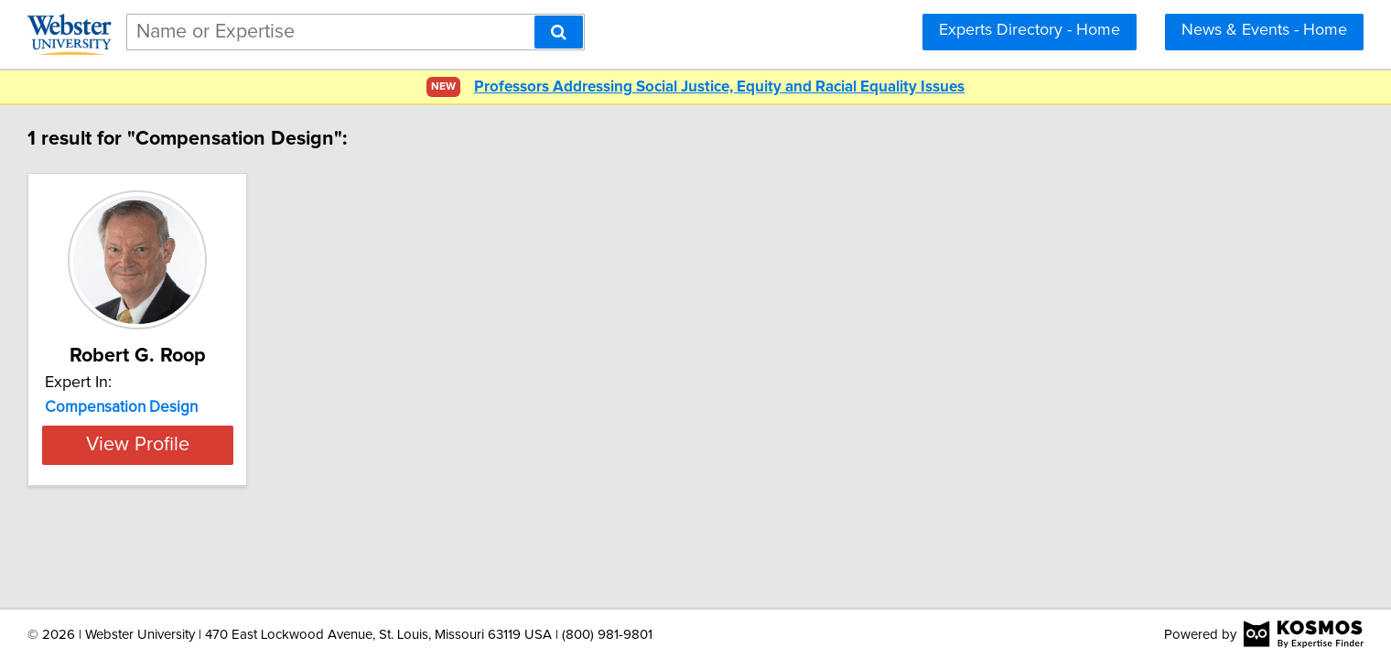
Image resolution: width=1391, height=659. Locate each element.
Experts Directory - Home (1029, 30)
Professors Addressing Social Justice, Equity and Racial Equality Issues (719, 87)
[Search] (558, 32)
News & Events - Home (1264, 30)
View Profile (279, 445)
